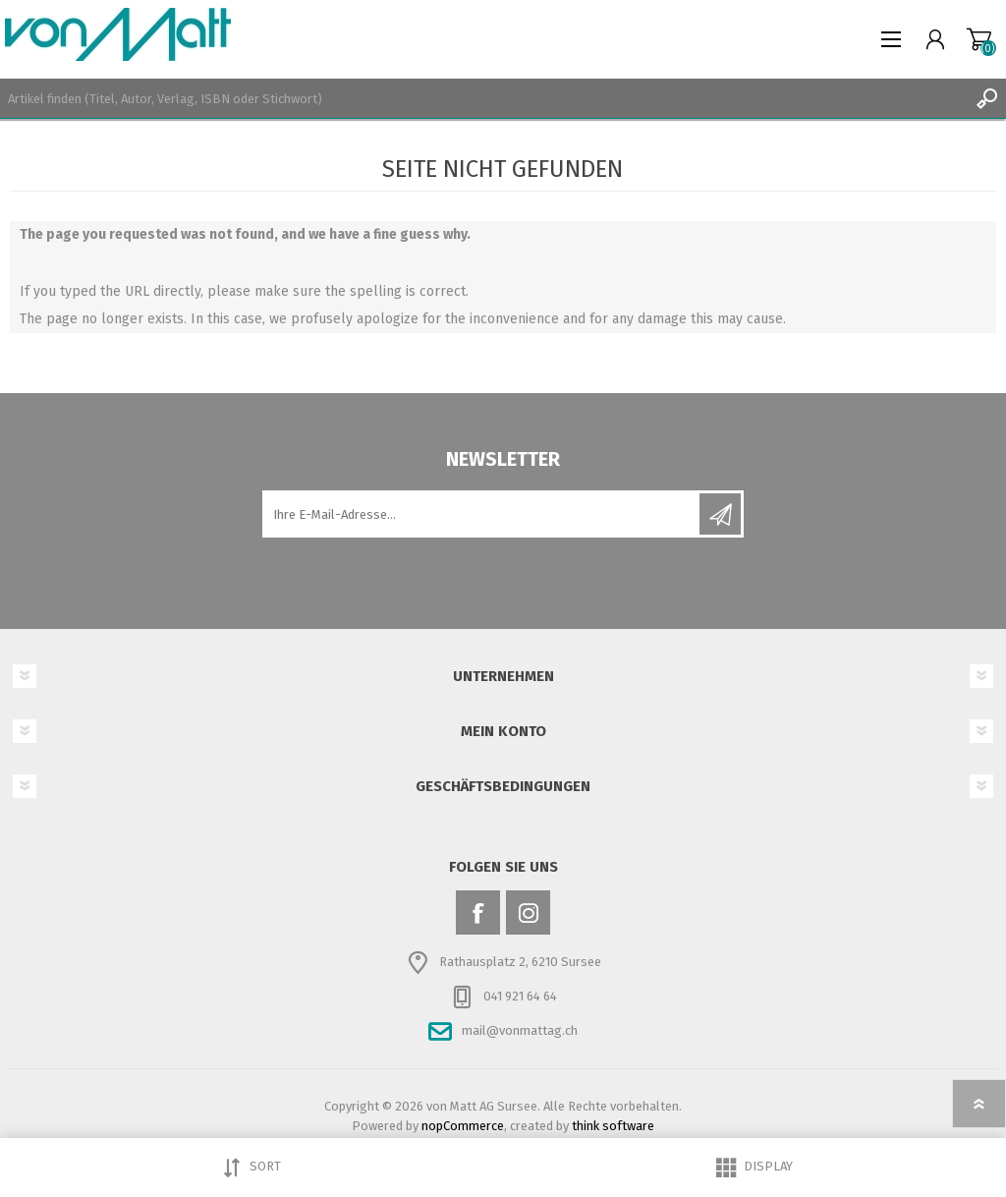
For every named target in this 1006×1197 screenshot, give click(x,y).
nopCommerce (462, 1125)
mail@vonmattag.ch (520, 1030)
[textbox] (483, 98)
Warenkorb (979, 39)
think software (613, 1125)
